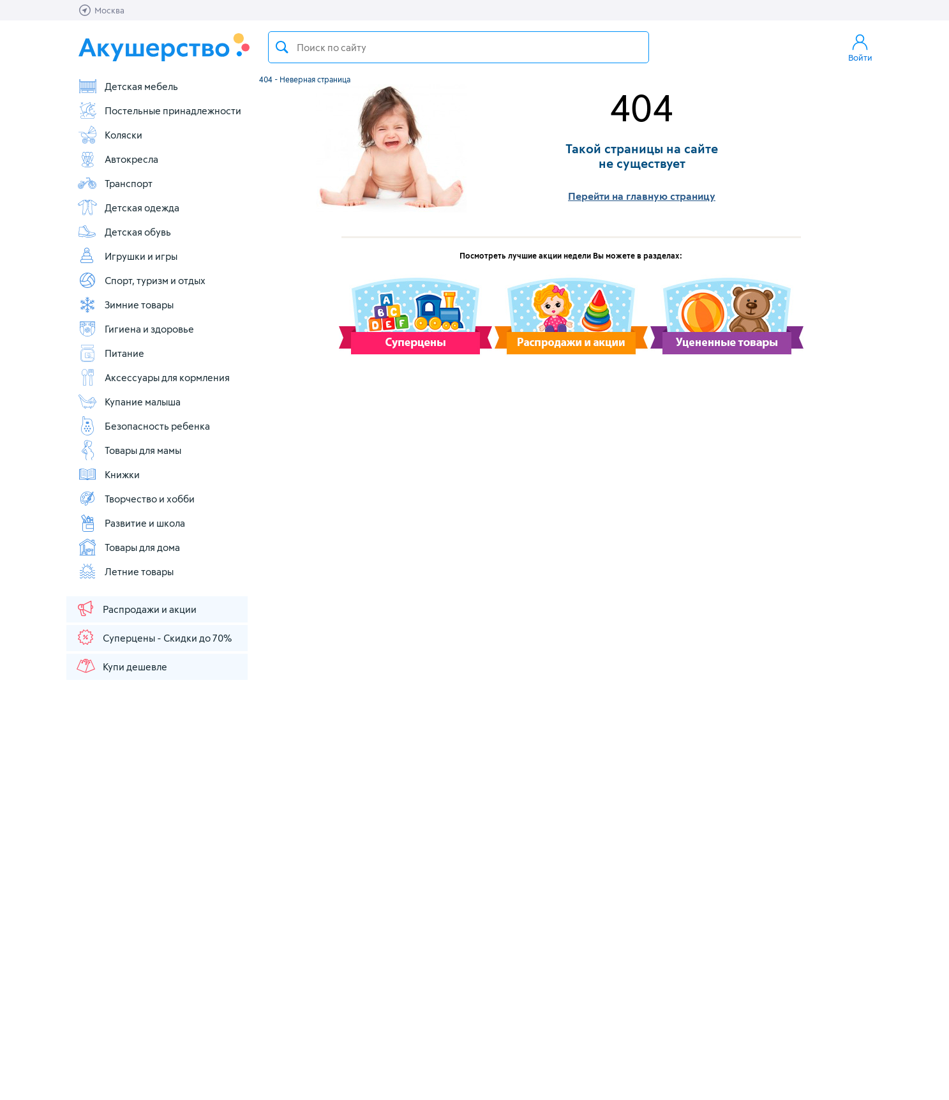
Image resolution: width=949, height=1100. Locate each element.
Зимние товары (125, 304)
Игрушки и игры (127, 256)
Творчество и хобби (136, 498)
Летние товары (125, 571)
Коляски (109, 134)
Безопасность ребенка (143, 426)
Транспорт (115, 183)
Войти (860, 47)
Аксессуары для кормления (153, 377)
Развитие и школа (131, 523)
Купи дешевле (121, 666)
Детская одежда (128, 207)
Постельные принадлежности (159, 110)
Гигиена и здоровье (135, 329)
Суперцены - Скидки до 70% (153, 637)
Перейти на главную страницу (641, 196)
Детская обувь (124, 232)
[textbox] (458, 47)
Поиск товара (282, 47)
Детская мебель (127, 86)
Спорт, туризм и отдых (141, 280)
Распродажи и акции (136, 608)
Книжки (108, 474)
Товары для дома (128, 547)
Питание (110, 353)
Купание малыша (129, 401)
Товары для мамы (129, 450)
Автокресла (117, 159)
